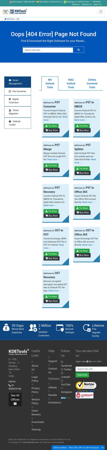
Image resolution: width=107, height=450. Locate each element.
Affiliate (52, 387)
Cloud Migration (13, 112)
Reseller (52, 395)
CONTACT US (86, 5)
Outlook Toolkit (14, 123)
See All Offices (15, 399)
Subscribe (82, 375)
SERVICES (76, 5)
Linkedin (65, 376)
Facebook (66, 365)
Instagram (66, 392)
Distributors (54, 402)
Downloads (38, 422)
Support (52, 361)
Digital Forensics (14, 101)
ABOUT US (97, 5)
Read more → (81, 120)
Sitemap (36, 429)
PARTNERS (96, 2)
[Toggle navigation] (101, 11)
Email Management (15, 82)
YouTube (66, 384)
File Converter (17, 91)
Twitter (68, 369)
